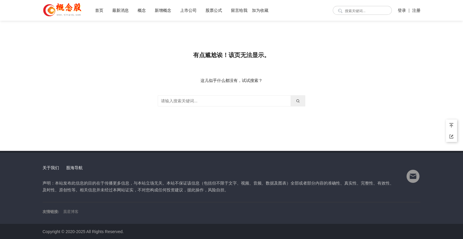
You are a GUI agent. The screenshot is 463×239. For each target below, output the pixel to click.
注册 (416, 10)
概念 (142, 10)
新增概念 (163, 10)
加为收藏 (260, 10)
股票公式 (214, 10)
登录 (402, 10)
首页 (99, 10)
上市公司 (188, 10)
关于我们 (51, 167)
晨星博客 (71, 211)
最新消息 (120, 10)
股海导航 (74, 167)
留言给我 (239, 10)
